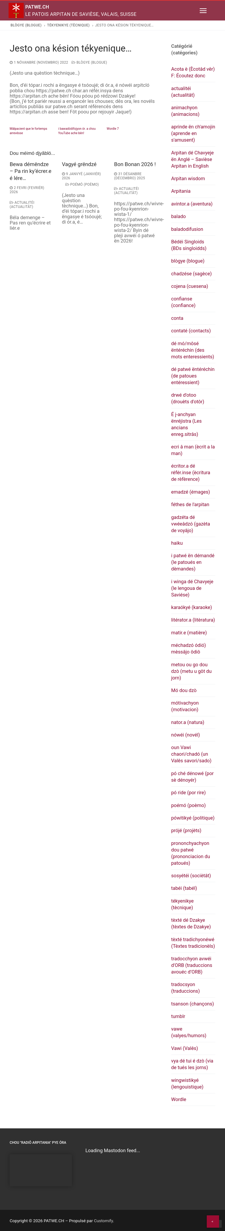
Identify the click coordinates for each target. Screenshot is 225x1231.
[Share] (213, 1221)
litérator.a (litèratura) (193, 620)
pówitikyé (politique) (193, 818)
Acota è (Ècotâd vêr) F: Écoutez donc (193, 72)
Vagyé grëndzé (79, 164)
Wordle (178, 1099)
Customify (103, 1220)
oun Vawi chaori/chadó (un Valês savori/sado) (191, 754)
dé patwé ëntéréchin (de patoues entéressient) (192, 376)
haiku (177, 543)
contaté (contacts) (191, 330)
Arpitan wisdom (188, 178)
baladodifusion (187, 229)
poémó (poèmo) (82, 184)
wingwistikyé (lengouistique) (187, 1083)
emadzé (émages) (190, 492)
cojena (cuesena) (189, 286)
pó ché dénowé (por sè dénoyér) (192, 777)
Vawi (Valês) (184, 1048)
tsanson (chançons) (192, 1004)
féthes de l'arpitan (190, 504)
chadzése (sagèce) (191, 273)
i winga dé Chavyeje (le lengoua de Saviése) (192, 588)
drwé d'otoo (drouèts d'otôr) (187, 398)
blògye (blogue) (89, 62)
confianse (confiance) (183, 302)
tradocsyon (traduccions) (185, 988)
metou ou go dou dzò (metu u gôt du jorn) (191, 671)
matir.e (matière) (189, 632)
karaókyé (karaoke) (191, 607)
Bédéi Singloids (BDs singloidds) (189, 245)
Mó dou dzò (183, 690)
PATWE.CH (41, 6)
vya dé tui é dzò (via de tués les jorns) (192, 1064)
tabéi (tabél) (184, 888)
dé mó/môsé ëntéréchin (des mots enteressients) (192, 350)
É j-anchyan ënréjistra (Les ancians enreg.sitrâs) (186, 424)
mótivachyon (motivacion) (185, 706)
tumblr (178, 1016)
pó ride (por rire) (188, 792)
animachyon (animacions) (185, 111)
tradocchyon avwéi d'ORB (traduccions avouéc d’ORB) (191, 965)
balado (178, 216)
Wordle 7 (113, 128)
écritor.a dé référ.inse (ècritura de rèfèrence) (190, 472)
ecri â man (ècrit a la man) (193, 450)
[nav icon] (203, 10)
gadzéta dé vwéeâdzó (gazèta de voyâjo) (190, 524)
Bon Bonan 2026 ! (135, 164)
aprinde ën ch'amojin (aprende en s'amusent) (193, 133)
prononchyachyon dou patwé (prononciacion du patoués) (190, 853)
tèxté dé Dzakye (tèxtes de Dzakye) (191, 923)
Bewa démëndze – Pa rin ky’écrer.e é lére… (30, 171)
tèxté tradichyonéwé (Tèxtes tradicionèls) (193, 943)
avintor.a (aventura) (192, 204)
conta (177, 318)
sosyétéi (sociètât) (191, 875)
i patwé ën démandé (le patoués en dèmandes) (192, 562)
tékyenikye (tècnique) (182, 904)
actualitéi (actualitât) (22, 204)
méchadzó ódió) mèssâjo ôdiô (188, 648)
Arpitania (181, 191)
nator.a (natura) (187, 722)
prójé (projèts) (186, 830)
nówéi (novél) (185, 735)
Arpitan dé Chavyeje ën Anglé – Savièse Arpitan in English (192, 159)
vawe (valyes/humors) (188, 1032)
